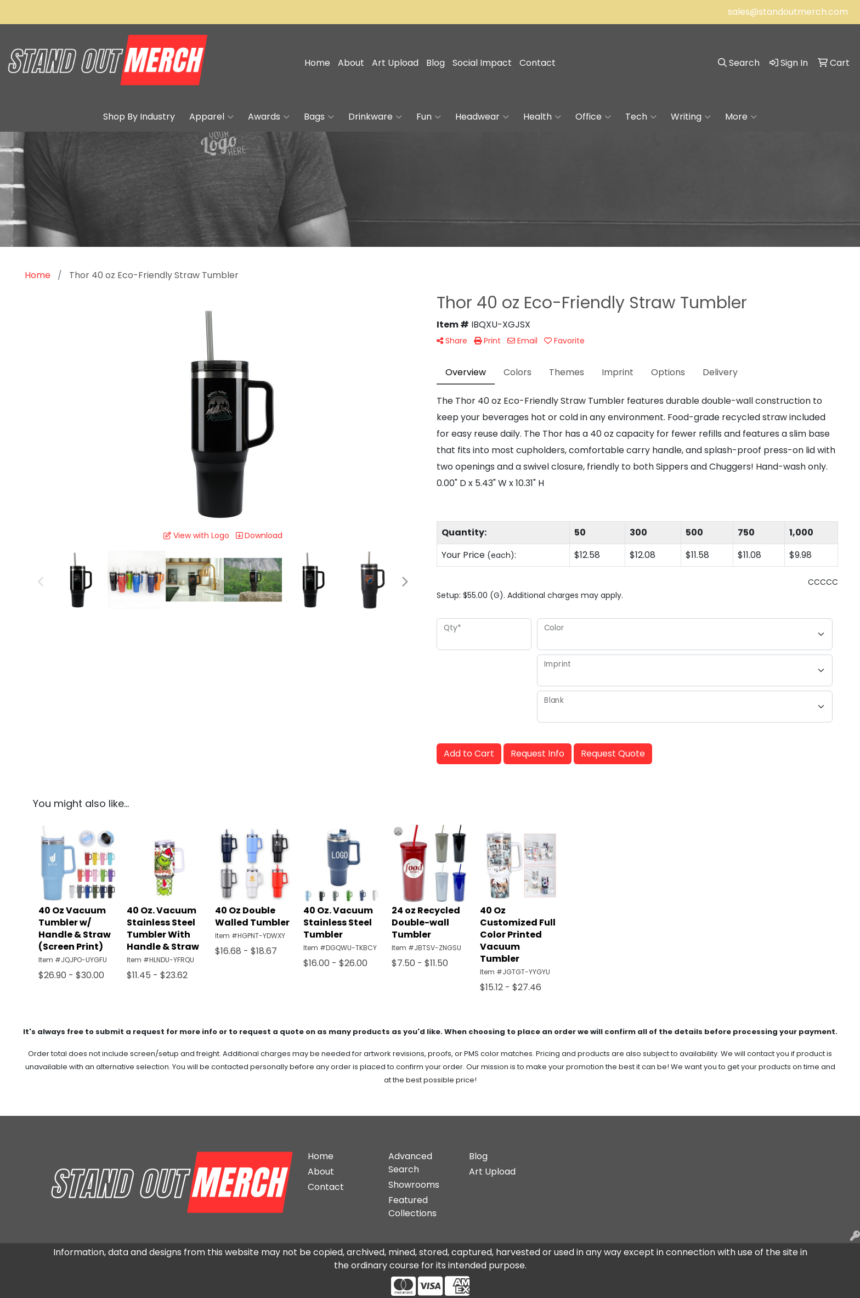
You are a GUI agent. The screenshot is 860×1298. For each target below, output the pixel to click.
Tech (641, 116)
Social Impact (482, 63)
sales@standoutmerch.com (788, 11)
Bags (319, 116)
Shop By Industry (139, 116)
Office (593, 116)
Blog (435, 63)
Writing (691, 116)
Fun (428, 116)
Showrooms (413, 1184)
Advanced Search (410, 1163)
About (351, 63)
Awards (269, 116)
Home (317, 63)
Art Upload (395, 63)
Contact (537, 63)
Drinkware (375, 116)
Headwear (482, 116)
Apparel (211, 116)
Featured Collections (412, 1207)
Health (542, 116)
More (741, 116)
